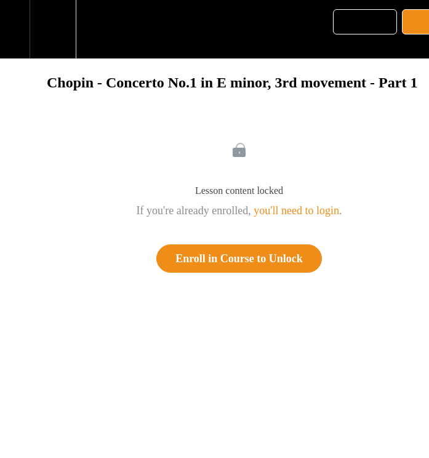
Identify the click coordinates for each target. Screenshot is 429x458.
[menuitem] (53, 29)
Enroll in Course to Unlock (239, 258)
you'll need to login (296, 210)
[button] (15, 29)
